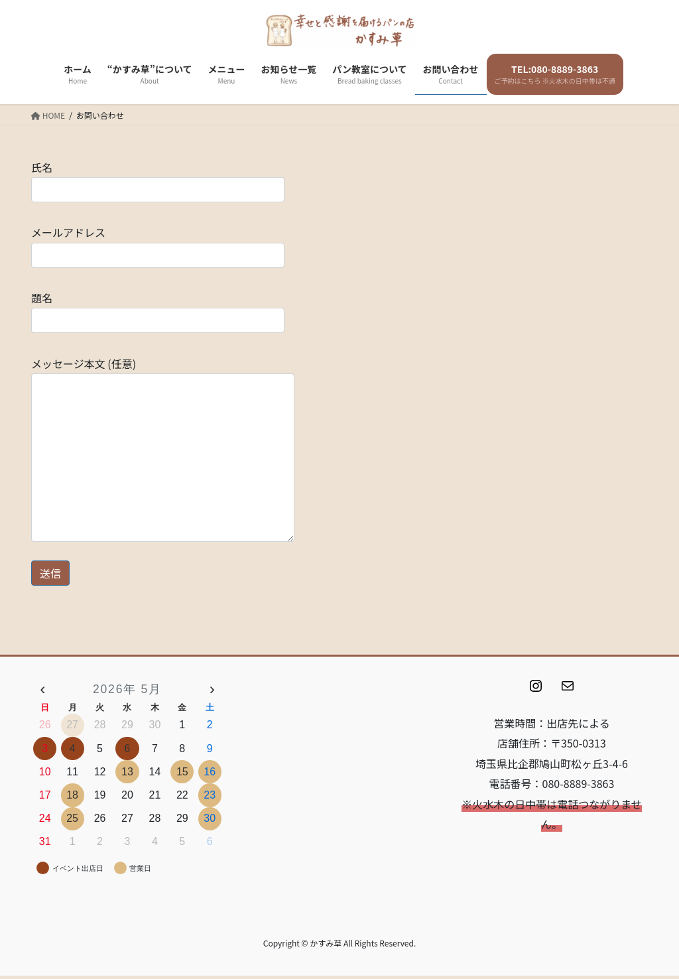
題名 (157, 311)
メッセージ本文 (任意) (162, 449)
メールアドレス (157, 245)
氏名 (157, 180)
